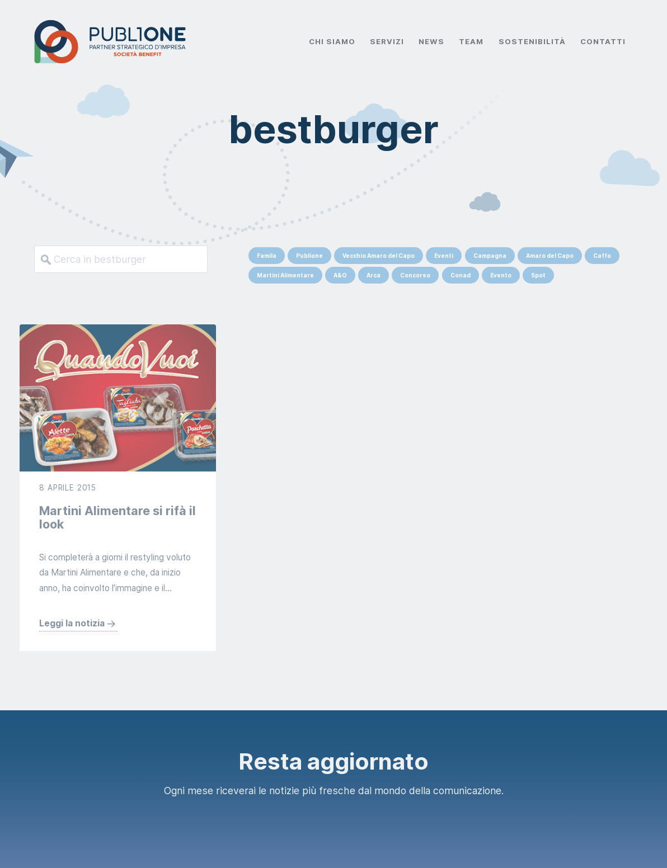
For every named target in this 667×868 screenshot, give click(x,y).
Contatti (603, 41)
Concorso (415, 275)
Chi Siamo (332, 41)
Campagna (489, 255)
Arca (374, 275)
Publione (309, 255)
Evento (500, 275)
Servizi (387, 41)
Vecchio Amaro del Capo (378, 255)
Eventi (443, 255)
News (431, 41)
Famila (266, 255)
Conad (460, 275)
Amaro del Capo (550, 255)
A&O (340, 275)
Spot (538, 275)
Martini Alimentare (285, 275)
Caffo (602, 255)
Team (471, 41)
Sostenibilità (532, 41)
